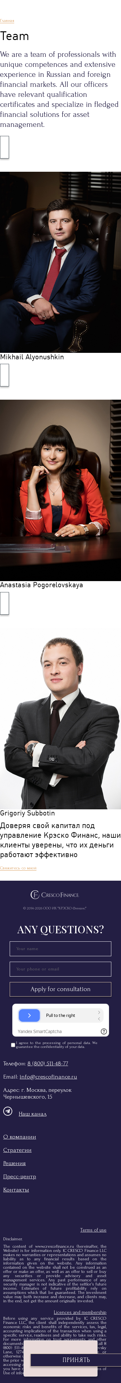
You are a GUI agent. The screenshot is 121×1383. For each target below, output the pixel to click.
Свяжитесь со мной (18, 868)
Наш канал (24, 1114)
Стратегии (17, 1150)
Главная (7, 20)
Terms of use (93, 1230)
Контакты (16, 1189)
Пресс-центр (19, 1176)
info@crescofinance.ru (48, 1076)
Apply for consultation (61, 989)
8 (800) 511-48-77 (47, 1063)
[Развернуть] (4, 147)
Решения (14, 1163)
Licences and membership (80, 1312)
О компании (19, 1136)
